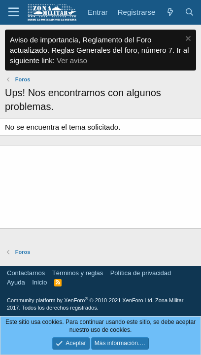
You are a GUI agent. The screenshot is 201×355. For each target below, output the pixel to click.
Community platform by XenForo (80, 300)
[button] (13, 12)
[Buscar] (189, 12)
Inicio (39, 282)
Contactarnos (26, 273)
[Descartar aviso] (187, 40)
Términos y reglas (77, 273)
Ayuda (16, 282)
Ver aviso (72, 60)
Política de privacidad (140, 273)
